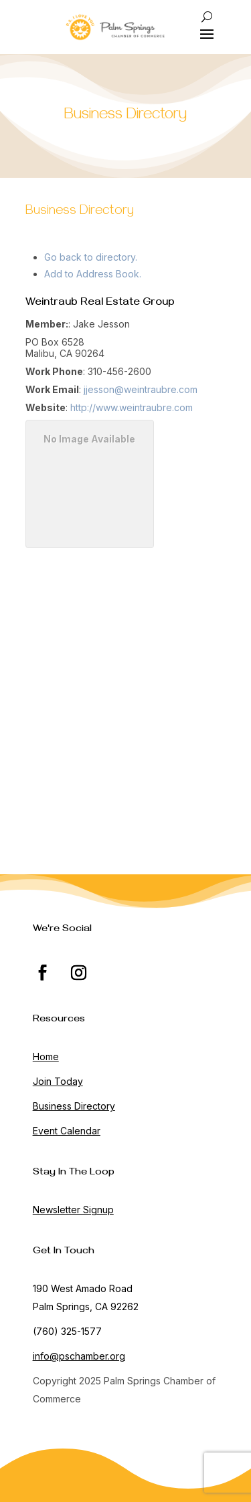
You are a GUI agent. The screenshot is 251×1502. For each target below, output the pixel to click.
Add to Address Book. (92, 273)
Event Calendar (66, 1130)
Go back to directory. (90, 257)
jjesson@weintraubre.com (140, 389)
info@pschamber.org (79, 1356)
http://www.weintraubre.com (131, 407)
